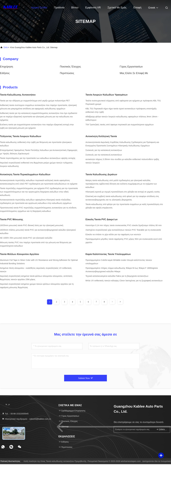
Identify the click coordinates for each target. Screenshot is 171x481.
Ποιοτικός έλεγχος (70, 66)
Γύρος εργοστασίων (131, 66)
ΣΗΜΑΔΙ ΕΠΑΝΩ (162, 429)
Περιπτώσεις (67, 73)
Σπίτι (6, 47)
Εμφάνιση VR (93, 7)
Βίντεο (74, 7)
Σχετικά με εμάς (117, 7)
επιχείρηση (6, 66)
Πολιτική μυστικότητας (10, 461)
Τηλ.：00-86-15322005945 (15, 414)
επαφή (137, 7)
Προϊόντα (59, 7)
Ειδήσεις (5, 73)
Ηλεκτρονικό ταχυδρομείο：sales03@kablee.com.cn (26, 419)
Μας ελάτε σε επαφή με (134, 73)
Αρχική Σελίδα (39, 7)
